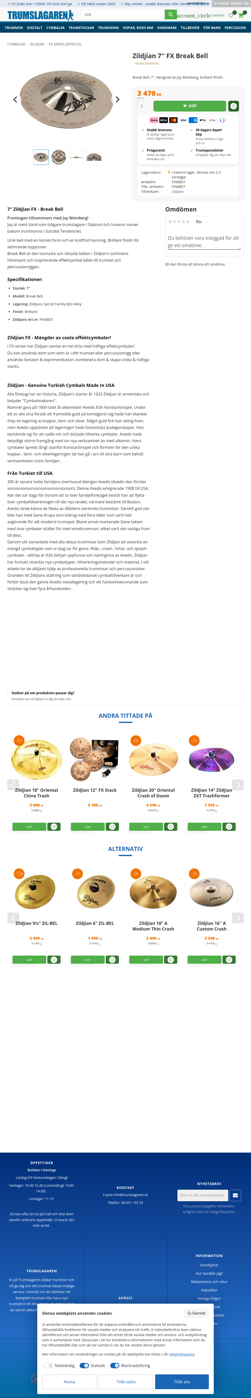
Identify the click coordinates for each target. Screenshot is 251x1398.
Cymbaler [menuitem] (55, 28)
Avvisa (69, 1381)
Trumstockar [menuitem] (81, 28)
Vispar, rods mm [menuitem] (138, 28)
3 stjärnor (179, 221)
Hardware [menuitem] (167, 28)
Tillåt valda (126, 1381)
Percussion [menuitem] (235, 28)
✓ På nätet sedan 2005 (96, 3)
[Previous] (16, 99)
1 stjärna (170, 221)
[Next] (117, 99)
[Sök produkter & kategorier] (123, 15)
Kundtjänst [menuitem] (196, 3)
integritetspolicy (222, 1211)
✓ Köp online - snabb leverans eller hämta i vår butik (164, 3)
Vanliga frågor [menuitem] (209, 1298)
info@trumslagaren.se (131, 1194)
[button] (231, 16)
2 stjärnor (174, 221)
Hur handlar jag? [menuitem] (209, 1273)
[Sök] (171, 15)
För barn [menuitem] (212, 28)
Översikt (196, 1313)
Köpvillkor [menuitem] (209, 1290)
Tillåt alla (182, 1381)
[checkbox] (58, 1366)
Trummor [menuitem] (14, 28)
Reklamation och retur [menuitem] (209, 1281)
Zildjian (178, 191)
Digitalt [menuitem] (34, 28)
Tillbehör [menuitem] (190, 28)
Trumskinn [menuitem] (108, 28)
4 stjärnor (183, 221)
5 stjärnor (188, 221)
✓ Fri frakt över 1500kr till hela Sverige (39, 3)
